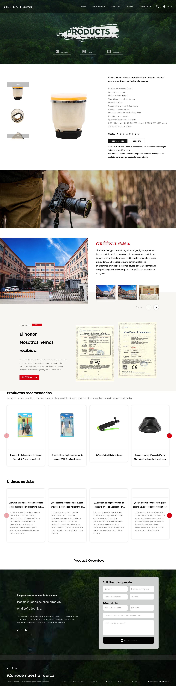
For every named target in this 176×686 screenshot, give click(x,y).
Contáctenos (145, 6)
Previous (18, 84)
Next (18, 135)
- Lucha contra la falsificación (158, 682)
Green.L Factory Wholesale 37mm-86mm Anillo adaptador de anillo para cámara (150, 459)
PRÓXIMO (29, 377)
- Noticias (108, 682)
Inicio (83, 6)
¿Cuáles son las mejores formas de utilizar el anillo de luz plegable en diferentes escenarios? (109, 506)
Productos (115, 6)
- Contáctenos (135, 682)
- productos (94, 682)
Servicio (121, 682)
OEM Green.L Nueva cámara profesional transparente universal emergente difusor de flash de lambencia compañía (126, 266)
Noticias (130, 6)
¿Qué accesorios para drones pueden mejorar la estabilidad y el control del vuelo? (67, 506)
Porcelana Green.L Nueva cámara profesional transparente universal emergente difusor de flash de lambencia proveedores (126, 258)
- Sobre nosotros (78, 682)
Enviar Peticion (129, 640)
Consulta (137, 141)
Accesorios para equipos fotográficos (98, 37)
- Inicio (63, 682)
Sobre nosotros (98, 6)
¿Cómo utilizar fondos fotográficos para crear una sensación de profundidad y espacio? (26, 506)
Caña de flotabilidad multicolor (108, 455)
